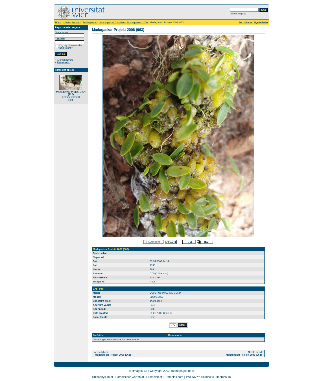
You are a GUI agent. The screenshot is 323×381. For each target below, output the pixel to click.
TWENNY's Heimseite (200, 377)
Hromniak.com (173, 377)
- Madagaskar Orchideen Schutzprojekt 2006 (123, 22)
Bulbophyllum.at (102, 377)
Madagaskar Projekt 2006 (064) (244, 354)
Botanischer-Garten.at (129, 377)
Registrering (63, 62)
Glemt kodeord (65, 59)
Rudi (152, 281)
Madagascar (90, 22)
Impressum (223, 377)
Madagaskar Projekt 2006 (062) (113, 354)
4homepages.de (180, 370)
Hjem (58, 22)
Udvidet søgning (238, 13)
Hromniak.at (154, 377)
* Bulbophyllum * (72, 22)
